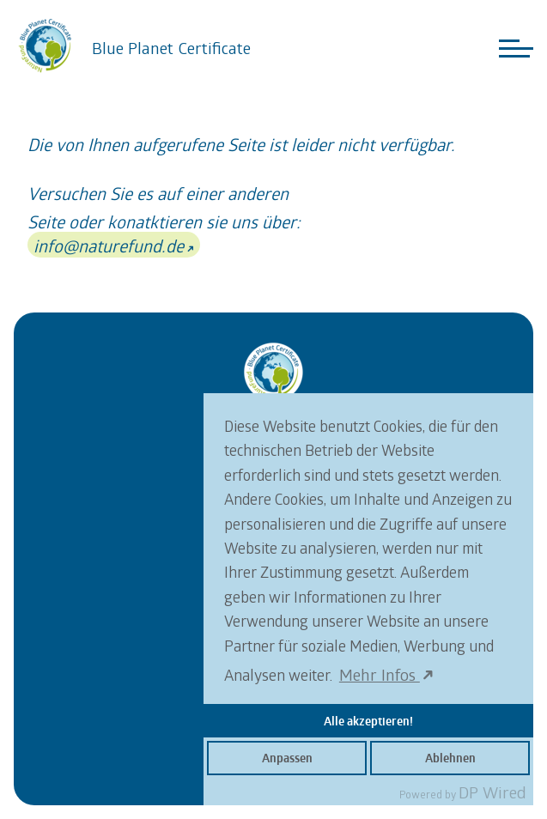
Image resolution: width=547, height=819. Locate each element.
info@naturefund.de (108, 246)
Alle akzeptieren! (368, 721)
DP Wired (492, 792)
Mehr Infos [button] (379, 674)
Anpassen (287, 758)
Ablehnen (450, 758)
